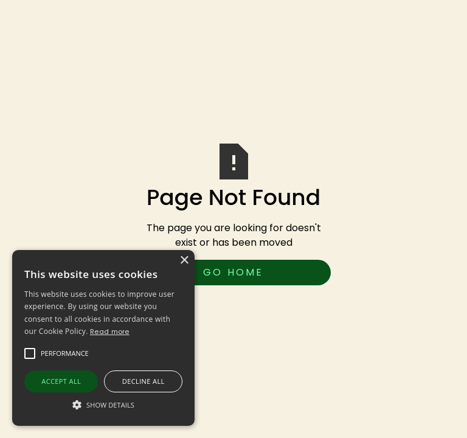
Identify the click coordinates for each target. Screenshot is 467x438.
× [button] (184, 260)
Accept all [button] (61, 381)
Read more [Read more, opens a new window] (110, 331)
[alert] (103, 338)
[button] (65, 353)
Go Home (233, 272)
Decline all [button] (143, 381)
